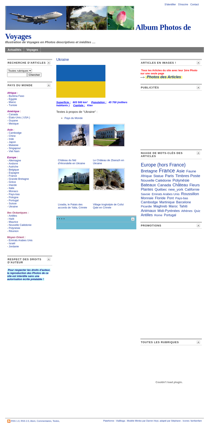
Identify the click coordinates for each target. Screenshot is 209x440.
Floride (160, 198)
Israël (12, 243)
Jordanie (14, 246)
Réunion (14, 231)
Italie (11, 188)
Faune (191, 171)
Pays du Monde (73, 118)
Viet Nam (14, 151)
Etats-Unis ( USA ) (19, 117)
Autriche (13, 166)
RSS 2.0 (25, 421)
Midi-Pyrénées (168, 211)
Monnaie (147, 198)
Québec (161, 189)
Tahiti (183, 206)
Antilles (13, 215)
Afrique (146, 176)
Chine (12, 135)
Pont (170, 198)
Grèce (12, 181)
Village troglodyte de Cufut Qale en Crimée (108, 206)
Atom (33, 421)
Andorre (13, 163)
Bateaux (148, 185)
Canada (164, 185)
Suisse (13, 203)
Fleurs (195, 185)
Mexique (14, 123)
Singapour (15, 148)
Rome (158, 215)
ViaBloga (120, 421)
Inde (11, 138)
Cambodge (15, 132)
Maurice (13, 221)
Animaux (148, 210)
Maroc (12, 102)
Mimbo (138, 421)
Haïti (11, 218)
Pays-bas (14, 194)
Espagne (14, 172)
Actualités (14, 49)
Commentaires (44, 421)
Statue (158, 176)
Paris (169, 176)
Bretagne (149, 171)
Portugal (14, 200)
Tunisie (13, 105)
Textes (56, 421)
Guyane (13, 120)
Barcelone (183, 202)
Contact (194, 4)
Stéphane (176, 421)
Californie (192, 189)
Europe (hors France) (163, 164)
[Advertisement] (171, 119)
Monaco (13, 191)
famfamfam (196, 421)
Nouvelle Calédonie (20, 224)
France (13, 175)
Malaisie (13, 145)
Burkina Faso (16, 95)
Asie (180, 171)
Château (180, 185)
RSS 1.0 (15, 421)
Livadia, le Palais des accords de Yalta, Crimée (72, 206)
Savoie (145, 194)
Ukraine (13, 206)
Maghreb (160, 206)
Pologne (13, 197)
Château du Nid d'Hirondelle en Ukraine (71, 162)
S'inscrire (183, 4)
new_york (175, 189)
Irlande (13, 185)
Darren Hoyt (152, 421)
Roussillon (190, 194)
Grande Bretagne (19, 178)
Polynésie (14, 228)
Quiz (197, 211)
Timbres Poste (187, 176)
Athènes (186, 211)
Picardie (146, 206)
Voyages (32, 49)
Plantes (147, 189)
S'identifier (170, 4)
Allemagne (15, 160)
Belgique (14, 169)
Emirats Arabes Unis (21, 240)
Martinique (167, 202)
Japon (12, 142)
